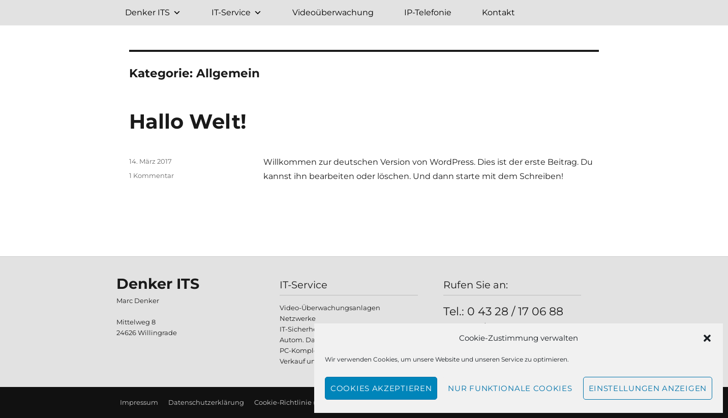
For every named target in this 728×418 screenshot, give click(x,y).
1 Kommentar (151, 175)
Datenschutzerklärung (206, 402)
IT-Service (236, 12)
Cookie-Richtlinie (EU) (290, 402)
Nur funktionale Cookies (510, 388)
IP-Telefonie (427, 12)
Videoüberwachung (333, 12)
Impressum (139, 402)
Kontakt (498, 12)
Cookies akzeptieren (381, 388)
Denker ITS (153, 12)
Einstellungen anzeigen (648, 388)
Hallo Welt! (188, 121)
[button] (707, 338)
